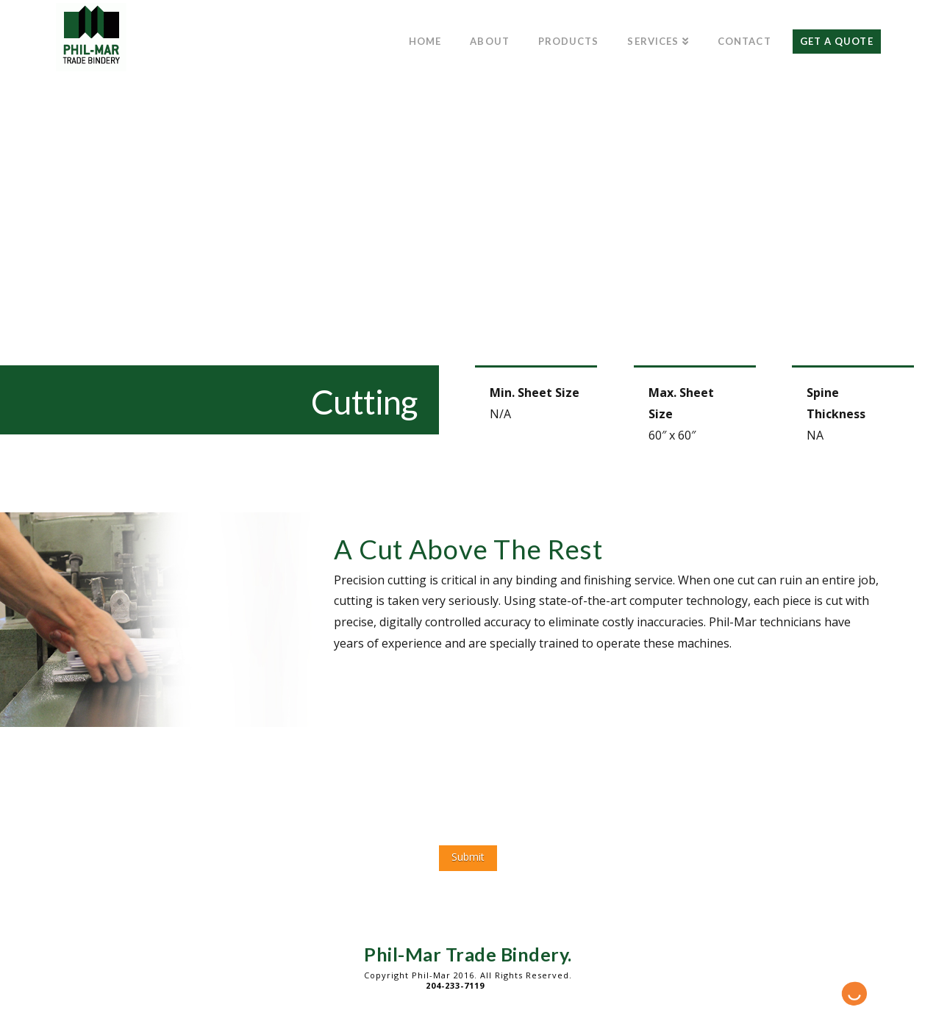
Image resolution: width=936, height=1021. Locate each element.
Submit (468, 857)
